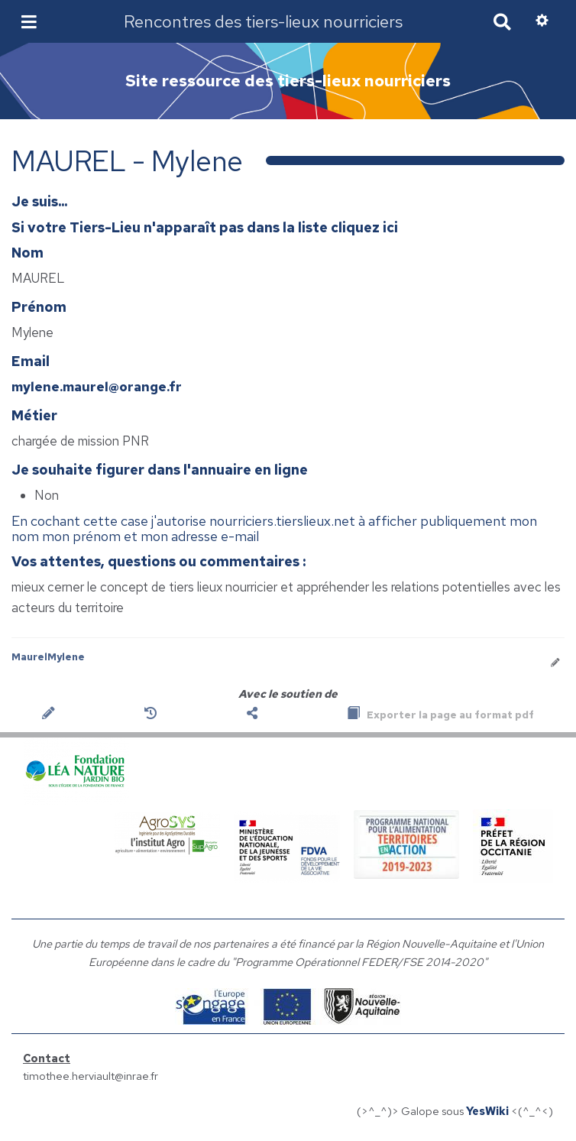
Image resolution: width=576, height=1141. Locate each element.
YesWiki (487, 1111)
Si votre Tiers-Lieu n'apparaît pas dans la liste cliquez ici (204, 227)
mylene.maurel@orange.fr (96, 386)
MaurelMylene (48, 656)
